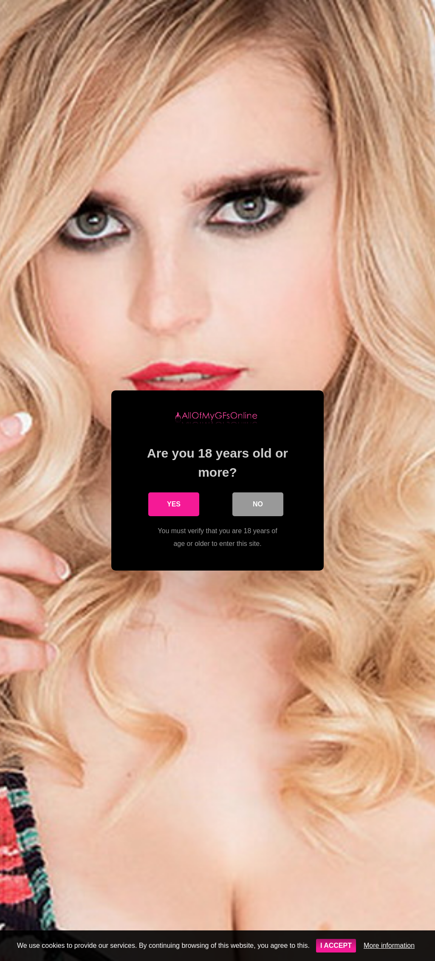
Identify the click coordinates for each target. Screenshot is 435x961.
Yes (174, 504)
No (258, 504)
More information (389, 945)
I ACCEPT (336, 945)
